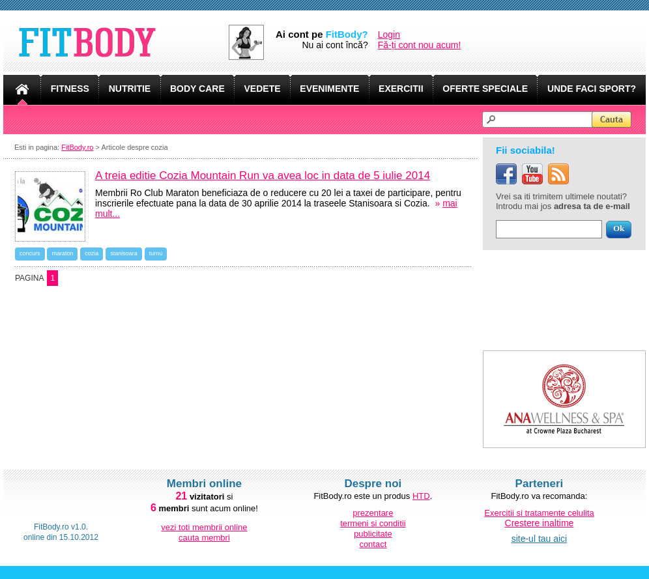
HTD (421, 496)
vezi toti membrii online (204, 527)
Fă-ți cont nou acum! (419, 45)
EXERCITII (401, 88)
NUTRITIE (130, 88)
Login (389, 34)
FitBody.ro (77, 147)
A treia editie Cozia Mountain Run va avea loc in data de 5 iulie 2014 (262, 175)
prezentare (373, 513)
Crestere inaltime (539, 523)
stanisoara (123, 253)
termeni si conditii (372, 523)
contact (372, 544)
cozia (91, 253)
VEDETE (262, 88)
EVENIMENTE (329, 88)
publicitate (373, 534)
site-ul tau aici (540, 538)
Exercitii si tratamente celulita (539, 513)
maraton (62, 253)
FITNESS (70, 88)
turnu (156, 253)
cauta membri (204, 538)
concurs (30, 253)
